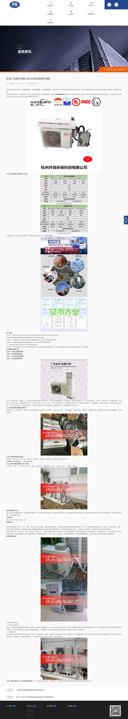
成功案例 (71, 6)
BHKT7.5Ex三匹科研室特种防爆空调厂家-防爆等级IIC (37, 682)
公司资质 (80, 6)
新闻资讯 (89, 6)
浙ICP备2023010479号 (37, 712)
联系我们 (98, 6)
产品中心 (62, 6)
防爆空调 (26, 73)
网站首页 (45, 6)
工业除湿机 (30, 696)
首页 (114, 53)
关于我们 (54, 6)
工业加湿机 (30, 699)
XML (45, 712)
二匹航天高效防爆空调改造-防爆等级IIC (32, 674)
